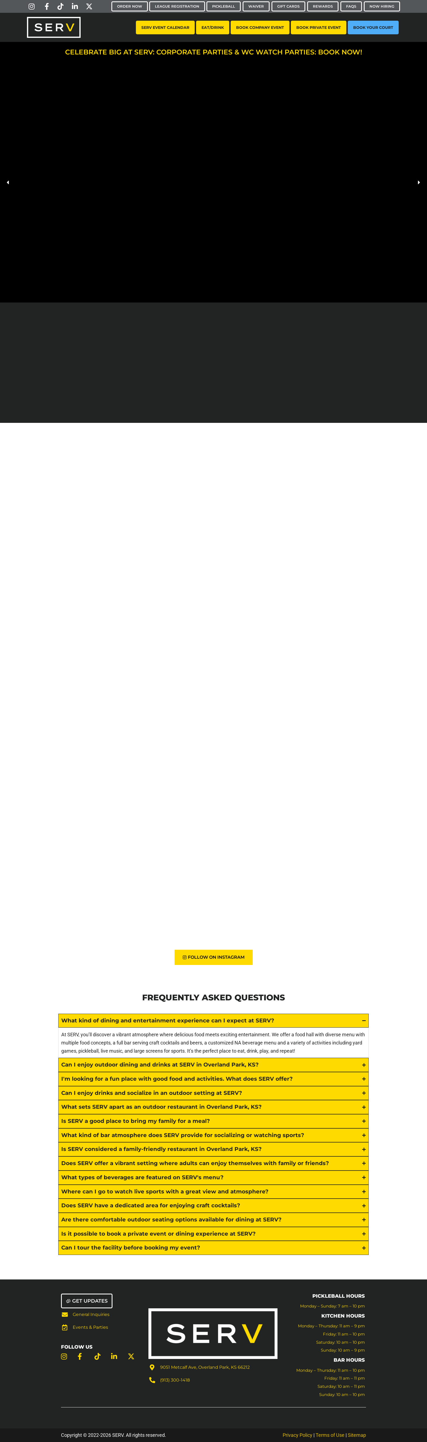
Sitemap (357, 1435)
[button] (8, 182)
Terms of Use (331, 1435)
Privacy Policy (297, 1435)
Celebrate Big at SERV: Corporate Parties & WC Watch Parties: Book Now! (213, 52)
